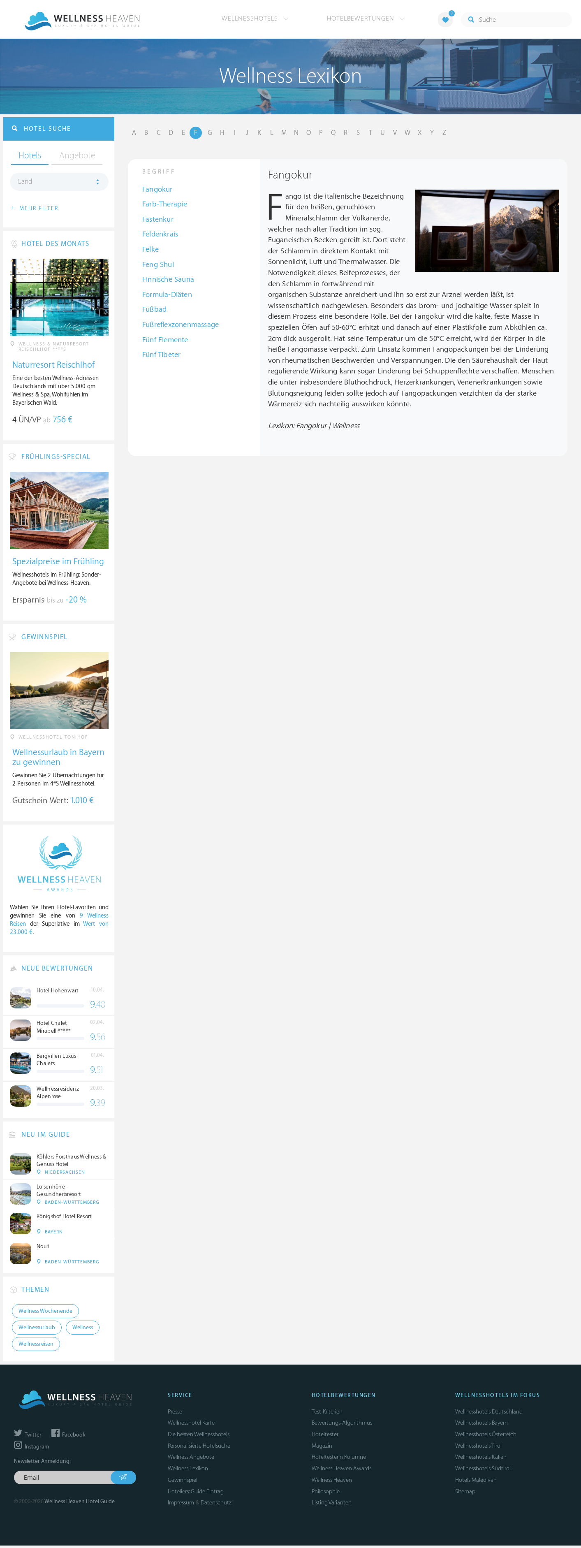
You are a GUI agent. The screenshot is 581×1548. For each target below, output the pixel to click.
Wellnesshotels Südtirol (483, 1470)
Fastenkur (158, 220)
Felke (150, 250)
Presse (175, 1414)
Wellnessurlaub (37, 1330)
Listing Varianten (332, 1505)
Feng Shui (158, 265)
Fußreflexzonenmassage (180, 325)
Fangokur (157, 190)
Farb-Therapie (164, 205)
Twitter (28, 1437)
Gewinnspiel (182, 1482)
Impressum (181, 1505)
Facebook (68, 1437)
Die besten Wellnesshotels (198, 1436)
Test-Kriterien (327, 1414)
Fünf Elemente (165, 340)
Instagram (31, 1449)
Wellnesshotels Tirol (478, 1448)
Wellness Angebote (191, 1459)
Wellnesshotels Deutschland (489, 1414)
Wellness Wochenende (45, 1313)
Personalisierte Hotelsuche (199, 1448)
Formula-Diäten (167, 295)
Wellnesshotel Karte (191, 1425)
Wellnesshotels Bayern (481, 1425)
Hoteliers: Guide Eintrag (196, 1493)
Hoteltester (325, 1436)
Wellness (82, 1330)
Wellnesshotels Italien (481, 1459)
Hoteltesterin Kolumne (339, 1459)
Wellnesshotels (255, 18)
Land (25, 183)
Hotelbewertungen (366, 18)
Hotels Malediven (476, 1482)
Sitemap (465, 1493)
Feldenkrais (160, 235)
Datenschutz (216, 1505)
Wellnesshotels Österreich (485, 1436)
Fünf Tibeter (161, 355)
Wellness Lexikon (188, 1470)
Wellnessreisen (36, 1346)
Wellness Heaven (332, 1482)
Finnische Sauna (168, 280)
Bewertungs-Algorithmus (342, 1425)
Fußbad (154, 310)
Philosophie (326, 1493)
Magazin (322, 1448)
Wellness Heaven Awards (341, 1470)
